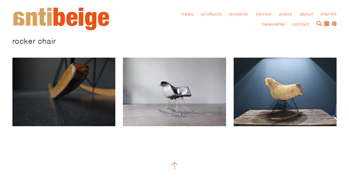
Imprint (329, 14)
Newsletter (274, 24)
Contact (301, 24)
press (285, 14)
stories (264, 14)
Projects (239, 14)
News (188, 14)
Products (211, 14)
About (306, 14)
